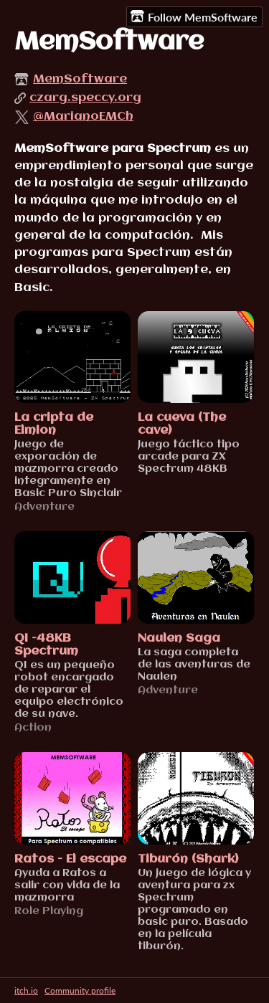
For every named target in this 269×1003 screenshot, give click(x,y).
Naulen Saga (179, 638)
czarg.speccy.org (85, 98)
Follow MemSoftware (194, 16)
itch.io (26, 990)
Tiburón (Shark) (188, 859)
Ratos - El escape (70, 859)
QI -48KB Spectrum (46, 644)
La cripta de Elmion (53, 424)
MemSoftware (80, 79)
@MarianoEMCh (83, 116)
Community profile (79, 990)
